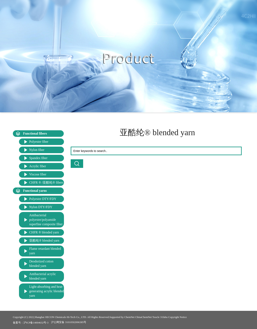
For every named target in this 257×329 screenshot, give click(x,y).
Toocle (156, 317)
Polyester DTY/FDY (42, 199)
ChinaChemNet (143, 317)
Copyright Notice (177, 317)
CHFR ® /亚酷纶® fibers (46, 182)
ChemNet (129, 317)
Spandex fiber (38, 158)
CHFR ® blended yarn (44, 232)
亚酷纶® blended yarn (44, 240)
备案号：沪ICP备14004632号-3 (30, 322)
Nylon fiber (36, 150)
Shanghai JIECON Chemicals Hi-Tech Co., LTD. (61, 317)
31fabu (164, 317)
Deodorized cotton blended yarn (41, 264)
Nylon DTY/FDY (40, 207)
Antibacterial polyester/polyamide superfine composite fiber (46, 219)
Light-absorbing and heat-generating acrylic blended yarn (46, 291)
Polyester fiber (38, 141)
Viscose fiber (37, 174)
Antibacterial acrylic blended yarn (42, 276)
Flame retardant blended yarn (45, 251)
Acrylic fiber (37, 166)
